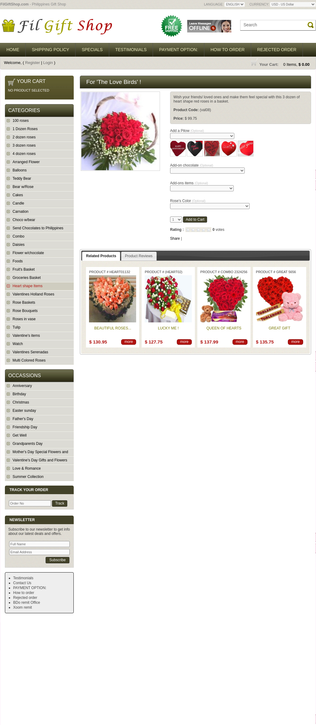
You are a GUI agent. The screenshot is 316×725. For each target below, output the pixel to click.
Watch (18, 344)
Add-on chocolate (191, 165)
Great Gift (279, 328)
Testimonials (131, 49)
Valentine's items (26, 335)
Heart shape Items (28, 286)
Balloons (20, 170)
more (129, 342)
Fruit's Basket (24, 269)
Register (32, 62)
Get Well (20, 435)
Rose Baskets (24, 302)
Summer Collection (28, 477)
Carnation (20, 211)
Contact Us (22, 583)
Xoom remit (22, 607)
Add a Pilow (187, 131)
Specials (92, 49)
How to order (227, 49)
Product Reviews (139, 256)
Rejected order (276, 49)
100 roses (21, 120)
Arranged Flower (26, 162)
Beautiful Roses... (112, 328)
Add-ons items (189, 183)
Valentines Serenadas (30, 352)
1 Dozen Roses (25, 129)
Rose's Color (188, 201)
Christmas (21, 402)
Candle (18, 203)
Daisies (18, 244)
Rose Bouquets (25, 311)
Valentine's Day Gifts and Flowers (40, 460)
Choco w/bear (24, 220)
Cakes (18, 195)
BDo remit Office (26, 602)
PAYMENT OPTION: (178, 49)
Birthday (19, 394)
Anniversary (22, 386)
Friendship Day (25, 427)
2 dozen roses (24, 137)
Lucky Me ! (168, 328)
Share (175, 238)
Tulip (16, 327)
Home (12, 49)
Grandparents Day (28, 443)
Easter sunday (24, 410)
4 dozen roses (24, 154)
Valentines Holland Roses (33, 294)
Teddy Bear (22, 178)
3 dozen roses (24, 145)
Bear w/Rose (23, 187)
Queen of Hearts (223, 328)
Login (48, 62)
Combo (18, 236)
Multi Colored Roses (29, 360)
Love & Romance (27, 468)
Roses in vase (24, 319)
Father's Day (23, 419)
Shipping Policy (50, 49)
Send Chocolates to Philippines (38, 228)
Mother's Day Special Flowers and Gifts (36, 453)
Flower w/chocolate (28, 253)
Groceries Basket (27, 278)
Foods (18, 261)
